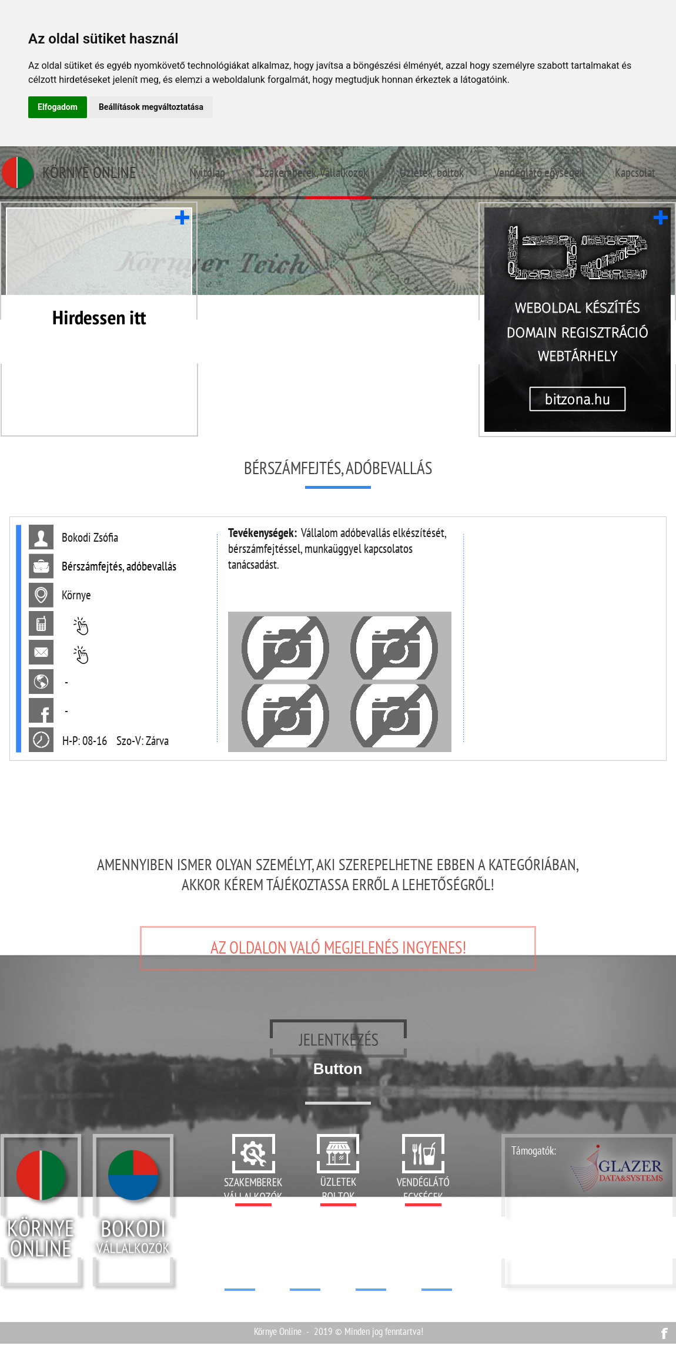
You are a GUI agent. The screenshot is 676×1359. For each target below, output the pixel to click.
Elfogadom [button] (58, 107)
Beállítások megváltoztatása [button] (151, 107)
